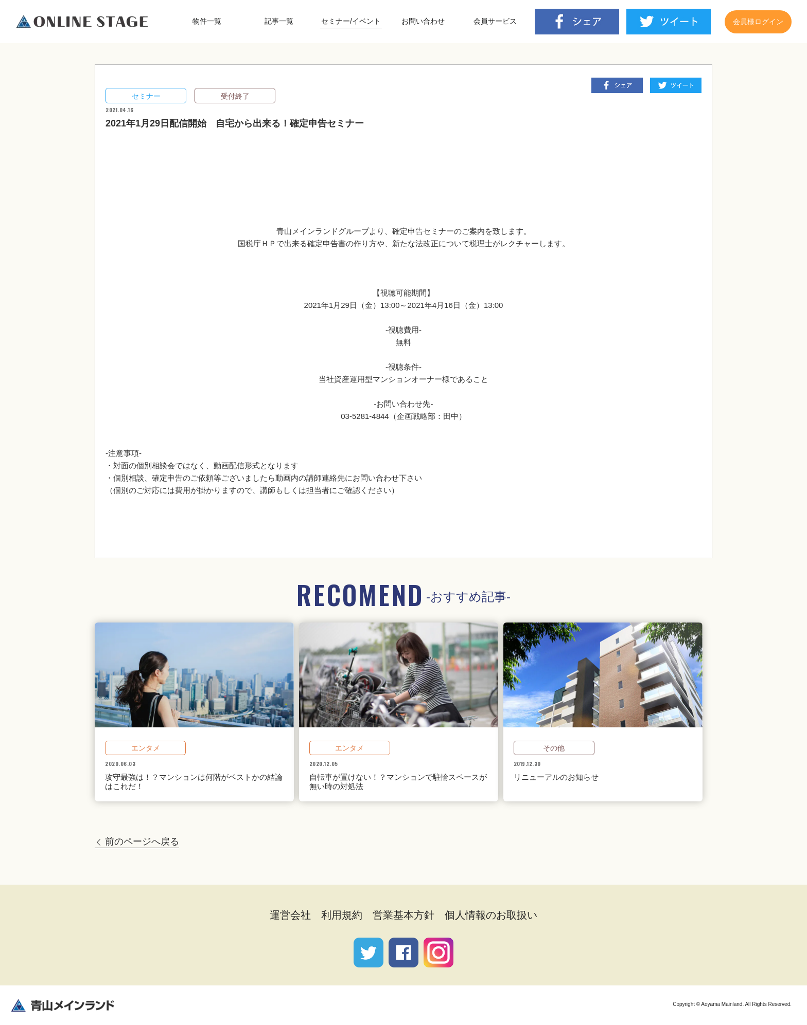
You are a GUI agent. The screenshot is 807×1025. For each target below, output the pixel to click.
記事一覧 (279, 21)
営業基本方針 (403, 915)
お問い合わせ (423, 21)
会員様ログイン (758, 21)
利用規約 (341, 915)
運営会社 (290, 915)
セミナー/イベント (351, 21)
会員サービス (495, 21)
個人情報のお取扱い (491, 915)
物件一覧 (206, 21)
